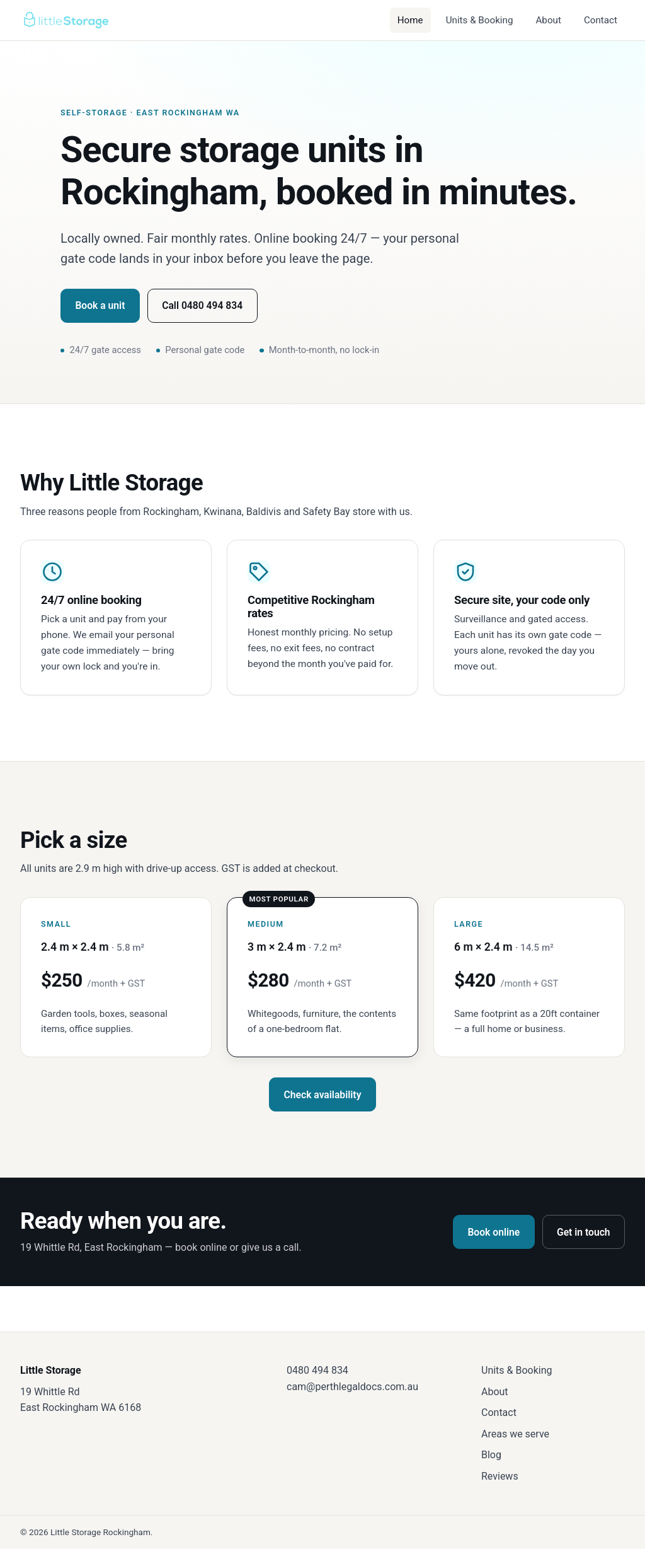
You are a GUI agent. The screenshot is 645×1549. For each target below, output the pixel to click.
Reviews (499, 1476)
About (548, 20)
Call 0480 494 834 (202, 305)
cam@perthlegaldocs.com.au (352, 1387)
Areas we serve (515, 1434)
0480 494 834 (317, 1370)
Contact (600, 20)
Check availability (323, 1095)
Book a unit (100, 305)
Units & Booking (479, 20)
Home (410, 20)
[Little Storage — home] (65, 20)
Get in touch (583, 1232)
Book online (493, 1232)
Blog (491, 1455)
